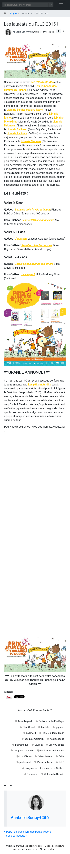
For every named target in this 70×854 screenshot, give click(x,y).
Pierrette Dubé (45, 762)
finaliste (45, 727)
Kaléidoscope (57, 739)
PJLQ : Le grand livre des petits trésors (27, 831)
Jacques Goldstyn (34, 739)
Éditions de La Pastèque (51, 721)
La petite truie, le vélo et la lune (32, 209)
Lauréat (39, 744)
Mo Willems (26, 756)
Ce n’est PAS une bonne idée (37, 220)
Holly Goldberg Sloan (53, 733)
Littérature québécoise (52, 750)
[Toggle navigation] (61, 5)
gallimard (31, 733)
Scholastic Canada (54, 774)
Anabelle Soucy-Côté (23, 32)
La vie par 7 (28, 274)
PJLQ (61, 762)
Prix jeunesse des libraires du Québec (44, 768)
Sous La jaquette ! (15, 835)
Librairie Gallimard (17, 129)
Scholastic (32, 774)
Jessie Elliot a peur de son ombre (34, 263)
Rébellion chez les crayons (36, 245)
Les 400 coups (56, 744)
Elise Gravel (29, 727)
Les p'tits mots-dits (24, 750)
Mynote (53, 849)
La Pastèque (21, 744)
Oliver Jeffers (45, 756)
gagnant (60, 727)
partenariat (25, 762)
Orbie (61, 756)
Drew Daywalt (25, 721)
